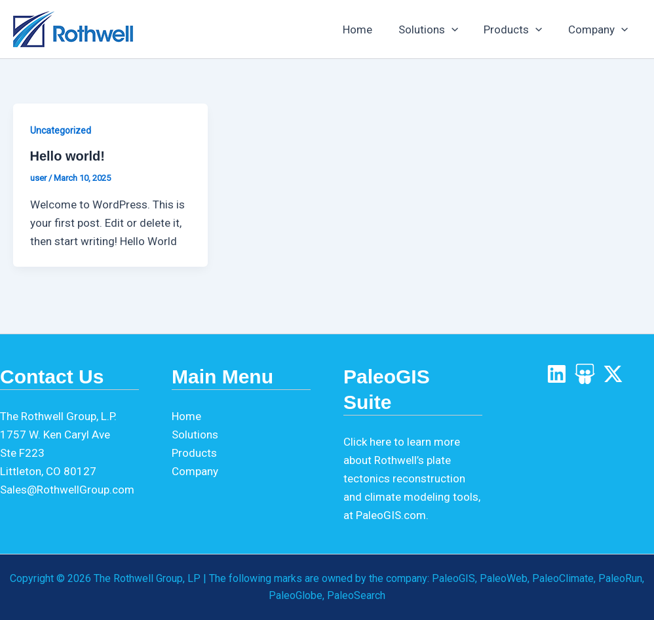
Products (519, 29)
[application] (460, 29)
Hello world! (67, 156)
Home (370, 29)
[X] (613, 374)
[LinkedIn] (557, 374)
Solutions (437, 29)
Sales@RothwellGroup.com (67, 489)
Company (600, 29)
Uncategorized (60, 130)
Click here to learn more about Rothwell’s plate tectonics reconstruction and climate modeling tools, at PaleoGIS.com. (411, 478)
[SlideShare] (585, 374)
